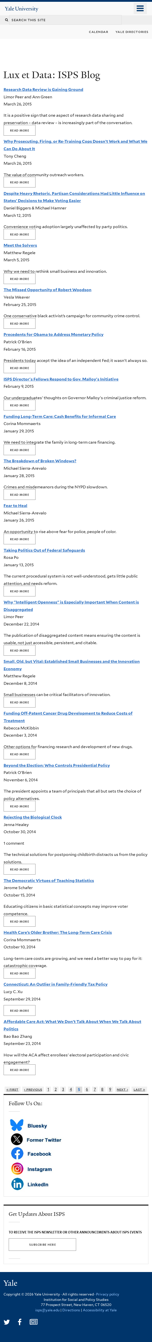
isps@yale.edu (47, 1310)
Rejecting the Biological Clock (33, 817)
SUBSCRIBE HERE (42, 1244)
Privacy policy (107, 1294)
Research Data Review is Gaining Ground (43, 89)
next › (122, 1089)
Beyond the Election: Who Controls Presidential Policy (57, 765)
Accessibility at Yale (100, 1310)
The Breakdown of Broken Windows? (40, 460)
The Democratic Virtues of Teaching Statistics (49, 880)
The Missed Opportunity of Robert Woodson (47, 289)
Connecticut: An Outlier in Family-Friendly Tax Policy (56, 984)
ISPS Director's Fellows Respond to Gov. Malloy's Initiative (61, 379)
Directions (71, 1310)
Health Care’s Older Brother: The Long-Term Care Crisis (58, 932)
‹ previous (33, 1089)
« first (12, 1089)
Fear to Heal (15, 505)
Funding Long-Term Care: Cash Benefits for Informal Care (60, 416)
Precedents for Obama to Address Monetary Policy (53, 334)
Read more (19, 130)
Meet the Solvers (20, 245)
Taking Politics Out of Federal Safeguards (44, 550)
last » (139, 1089)
